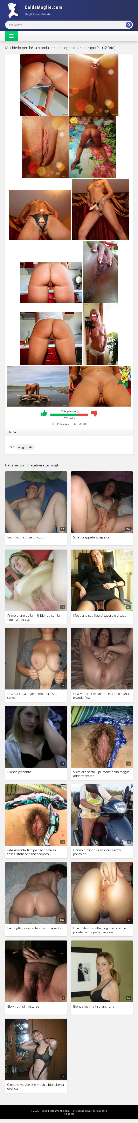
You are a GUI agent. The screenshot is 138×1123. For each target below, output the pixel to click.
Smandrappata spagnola (91, 537)
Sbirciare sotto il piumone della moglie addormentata (101, 774)
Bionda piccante (19, 772)
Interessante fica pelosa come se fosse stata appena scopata (31, 852)
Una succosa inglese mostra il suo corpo (32, 695)
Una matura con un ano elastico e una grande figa (101, 695)
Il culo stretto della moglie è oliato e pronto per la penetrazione (99, 930)
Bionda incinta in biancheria (93, 1006)
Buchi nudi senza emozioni (26, 537)
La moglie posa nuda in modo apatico (34, 928)
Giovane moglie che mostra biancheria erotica (35, 1086)
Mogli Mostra (36, 10)
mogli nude (25, 447)
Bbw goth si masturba (23, 1006)
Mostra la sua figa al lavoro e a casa (99, 615)
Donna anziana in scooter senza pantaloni (97, 852)
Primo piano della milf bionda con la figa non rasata (33, 617)
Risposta (69, 1113)
